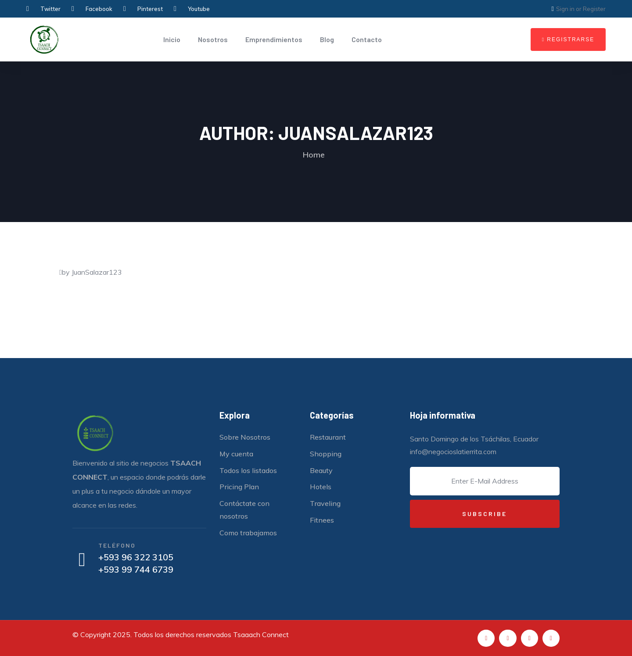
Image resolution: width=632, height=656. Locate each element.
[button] (568, 39)
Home (314, 155)
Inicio (171, 39)
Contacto (367, 39)
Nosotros (213, 39)
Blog (327, 39)
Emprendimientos (273, 39)
